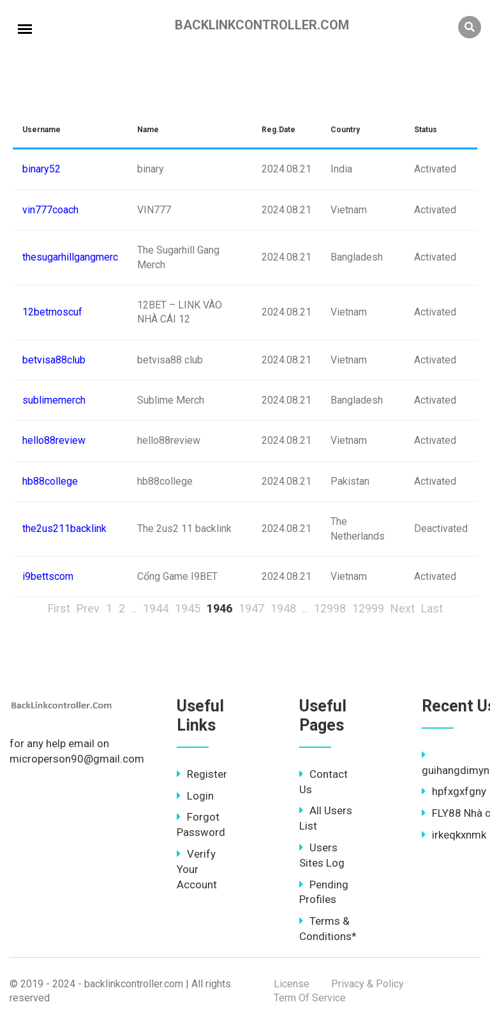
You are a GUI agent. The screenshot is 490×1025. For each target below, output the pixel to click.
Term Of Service (310, 998)
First (59, 608)
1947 (251, 608)
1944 (155, 608)
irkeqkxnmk (454, 834)
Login (195, 795)
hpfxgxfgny (454, 791)
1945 (187, 608)
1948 (283, 608)
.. (134, 608)
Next (402, 608)
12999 (368, 608)
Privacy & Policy (367, 984)
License (291, 984)
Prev (88, 608)
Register (202, 774)
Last (432, 608)
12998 (330, 608)
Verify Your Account (197, 869)
